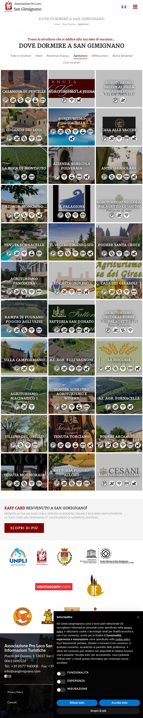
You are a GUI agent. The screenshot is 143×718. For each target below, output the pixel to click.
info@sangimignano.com (22, 671)
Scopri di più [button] (98, 710)
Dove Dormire (69, 24)
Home (57, 24)
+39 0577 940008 (24, 666)
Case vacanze (71, 62)
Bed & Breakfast (122, 55)
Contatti (12, 702)
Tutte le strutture (21, 55)
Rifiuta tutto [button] (77, 702)
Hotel (39, 55)
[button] (138, 617)
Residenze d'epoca (58, 55)
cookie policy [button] (122, 639)
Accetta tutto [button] (120, 702)
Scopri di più (24, 528)
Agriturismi (80, 55)
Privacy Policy (15, 692)
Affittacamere (100, 55)
